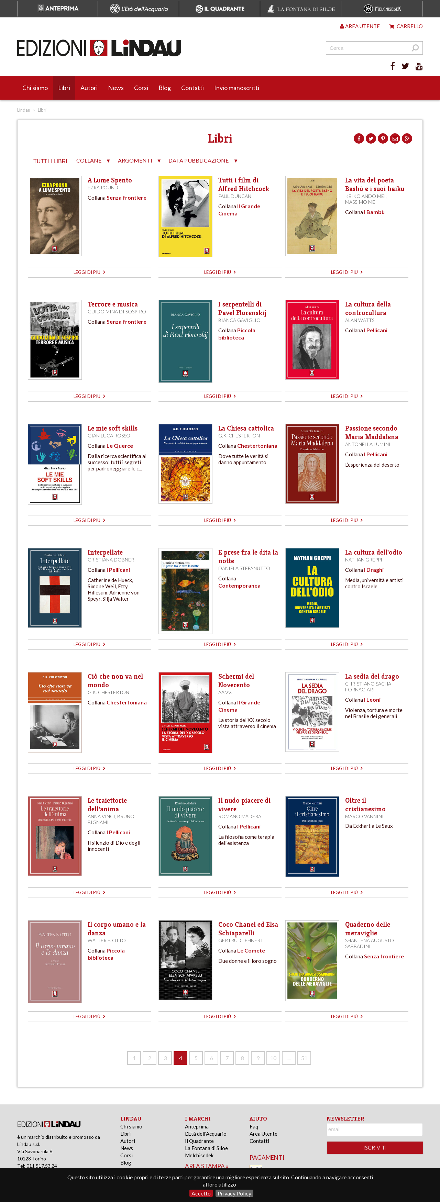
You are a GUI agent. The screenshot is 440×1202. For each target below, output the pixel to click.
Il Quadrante (199, 1141)
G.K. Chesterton (239, 435)
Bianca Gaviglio (239, 320)
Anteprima (197, 1126)
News (116, 87)
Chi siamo (35, 87)
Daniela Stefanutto (244, 568)
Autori (89, 87)
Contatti (192, 87)
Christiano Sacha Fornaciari (368, 686)
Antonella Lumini (367, 444)
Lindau (23, 110)
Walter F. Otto (107, 940)
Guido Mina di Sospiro (117, 311)
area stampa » (207, 1166)
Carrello (406, 26)
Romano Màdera (239, 816)
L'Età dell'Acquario (206, 1134)
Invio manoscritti (236, 87)
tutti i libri (50, 161)
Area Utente (263, 1134)
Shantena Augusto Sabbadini (369, 943)
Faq (254, 1126)
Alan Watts (359, 320)
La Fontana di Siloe (206, 1148)
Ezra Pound (103, 187)
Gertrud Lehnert (240, 940)
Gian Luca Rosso (109, 435)
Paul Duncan (234, 196)
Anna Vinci (101, 816)
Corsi (141, 87)
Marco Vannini (364, 816)
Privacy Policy (234, 1193)
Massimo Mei (361, 202)
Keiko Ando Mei (365, 196)
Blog (164, 87)
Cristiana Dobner (111, 560)
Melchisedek (199, 1155)
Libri (64, 87)
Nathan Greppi (363, 560)
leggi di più (89, 272)
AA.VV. (225, 692)
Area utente (360, 26)
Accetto (201, 1193)
